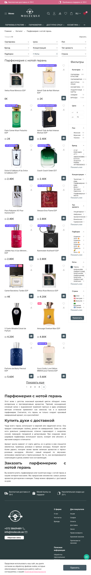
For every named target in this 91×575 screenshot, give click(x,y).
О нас (56, 514)
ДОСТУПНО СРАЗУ (56, 25)
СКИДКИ (74, 95)
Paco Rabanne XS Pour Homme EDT (14, 212)
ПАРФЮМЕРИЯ (36, 25)
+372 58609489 (13, 528)
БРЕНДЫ (74, 98)
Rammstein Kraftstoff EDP (48, 251)
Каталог (19, 31)
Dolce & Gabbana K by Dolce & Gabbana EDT (16, 172)
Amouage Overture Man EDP (48, 328)
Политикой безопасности (35, 572)
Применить (77, 318)
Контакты (58, 518)
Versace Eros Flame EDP (47, 211)
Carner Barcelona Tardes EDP (16, 291)
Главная (8, 31)
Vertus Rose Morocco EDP (15, 90)
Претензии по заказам (75, 542)
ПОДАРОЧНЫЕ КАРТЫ (76, 91)
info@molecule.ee (14, 532)
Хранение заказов (77, 537)
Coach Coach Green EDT (47, 171)
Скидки (73, 518)
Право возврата (76, 533)
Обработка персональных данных (59, 557)
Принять (74, 567)
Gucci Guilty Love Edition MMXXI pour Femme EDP (47, 369)
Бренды (57, 521)
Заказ (72, 529)
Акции (72, 514)
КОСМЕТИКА (73, 25)
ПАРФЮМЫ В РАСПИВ (15, 25)
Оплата (73, 521)
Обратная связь (14, 538)
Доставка (74, 525)
